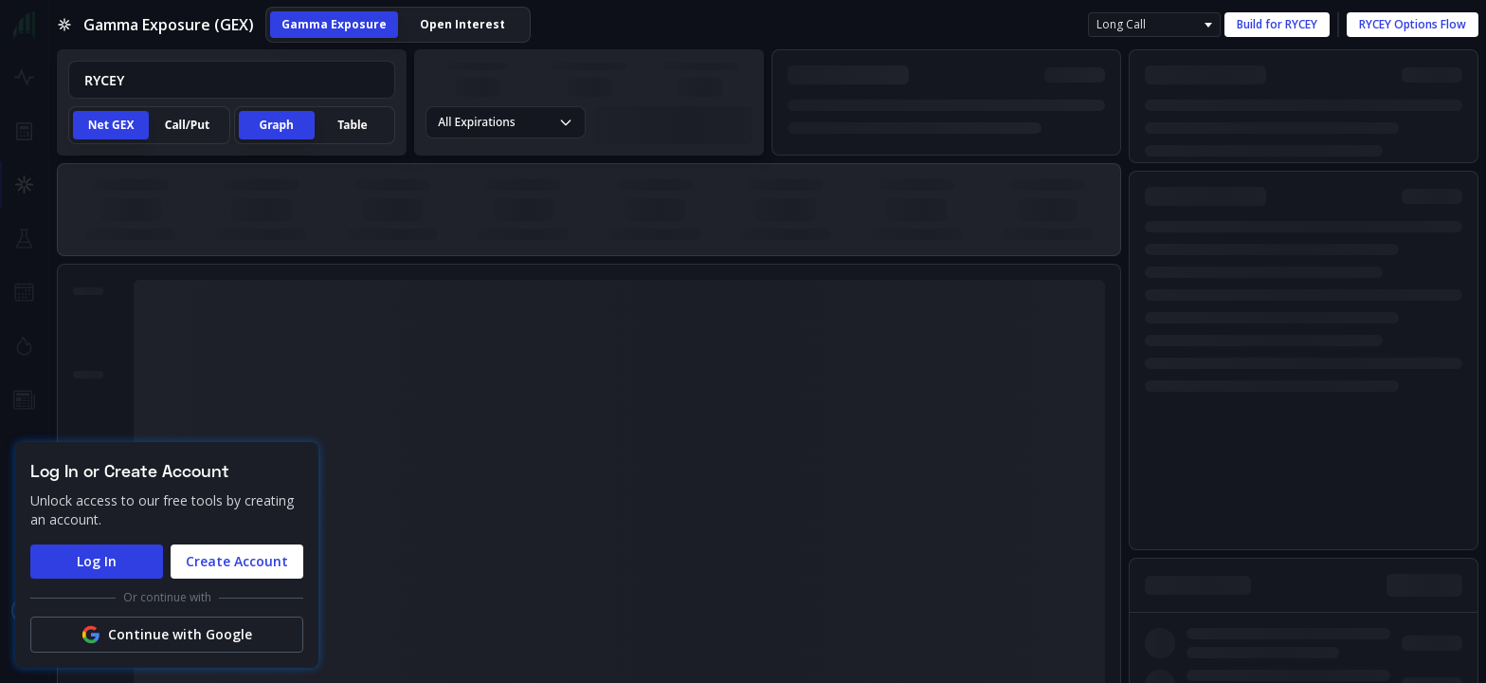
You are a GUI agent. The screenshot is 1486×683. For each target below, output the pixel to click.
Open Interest (462, 24)
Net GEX (111, 125)
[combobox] (231, 80)
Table (352, 125)
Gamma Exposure (334, 24)
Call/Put (187, 125)
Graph (277, 125)
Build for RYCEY (1277, 24)
